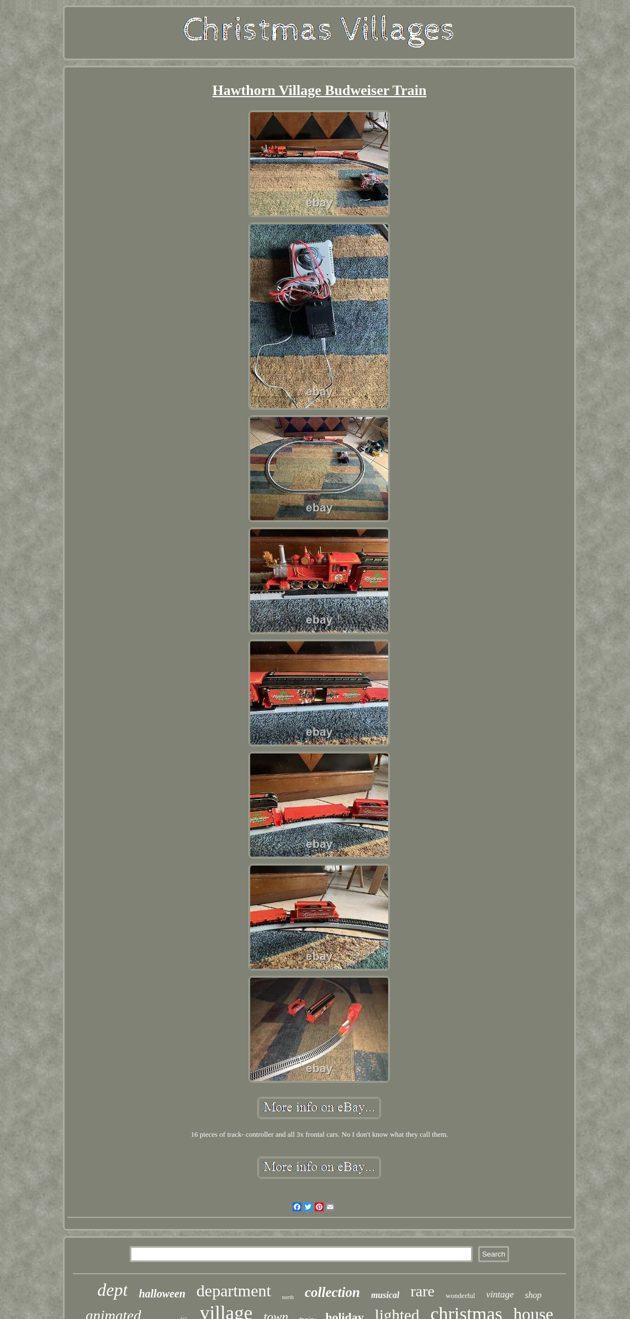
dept (112, 1290)
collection (332, 1292)
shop (533, 1295)
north (288, 1297)
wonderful (460, 1295)
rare (422, 1291)
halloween (162, 1294)
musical (385, 1295)
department (234, 1290)
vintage (499, 1294)
